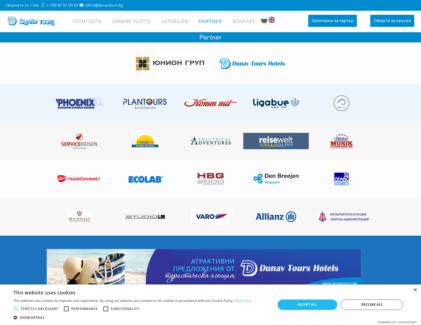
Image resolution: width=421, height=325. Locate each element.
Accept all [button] (307, 304)
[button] (132, 317)
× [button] (415, 290)
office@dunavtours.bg (104, 5)
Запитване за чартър (332, 21)
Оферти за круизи (392, 21)
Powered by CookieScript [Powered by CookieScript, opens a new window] (397, 322)
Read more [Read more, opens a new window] (243, 300)
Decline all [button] (372, 304)
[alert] (210, 304)
